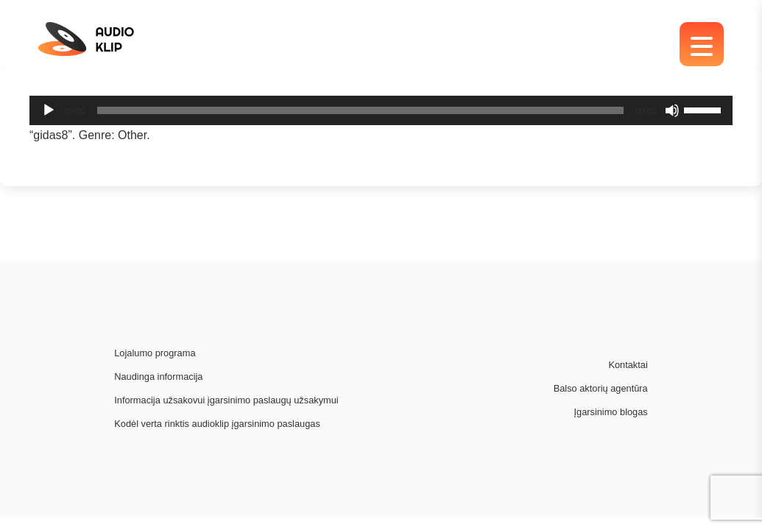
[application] (381, 110)
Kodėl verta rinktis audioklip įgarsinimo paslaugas (217, 423)
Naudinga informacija (158, 376)
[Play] (48, 110)
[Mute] (672, 110)
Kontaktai (627, 364)
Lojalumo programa (154, 352)
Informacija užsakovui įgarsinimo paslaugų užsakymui (226, 400)
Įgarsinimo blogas (610, 411)
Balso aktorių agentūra (601, 388)
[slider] (360, 110)
